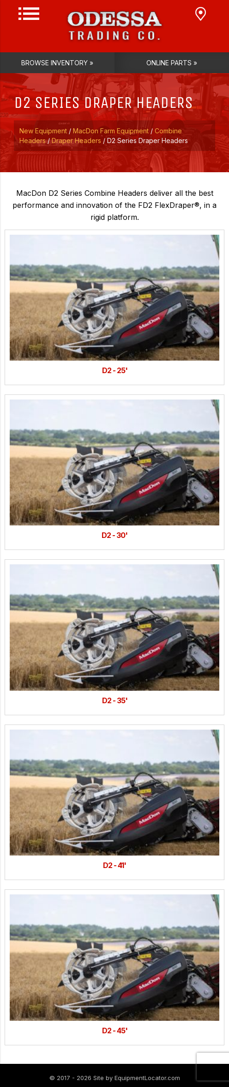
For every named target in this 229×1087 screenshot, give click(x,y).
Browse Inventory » (57, 63)
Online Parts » (171, 63)
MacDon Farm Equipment (111, 131)
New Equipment (43, 131)
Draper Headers (76, 140)
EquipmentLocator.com (147, 1077)
